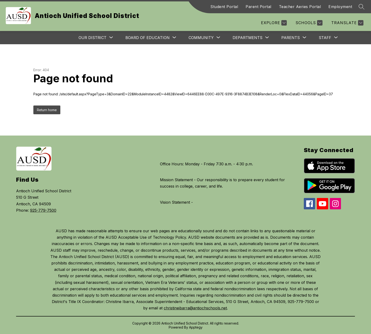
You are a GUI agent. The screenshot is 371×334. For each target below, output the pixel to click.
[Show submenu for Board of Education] (147, 37)
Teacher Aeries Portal (300, 6)
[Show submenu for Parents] (290, 37)
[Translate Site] (346, 23)
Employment (340, 6)
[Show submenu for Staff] (325, 37)
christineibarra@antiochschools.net (195, 308)
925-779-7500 (43, 210)
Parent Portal (258, 6)
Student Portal (224, 6)
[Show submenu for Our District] (92, 37)
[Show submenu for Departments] (247, 37)
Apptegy (196, 327)
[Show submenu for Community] (201, 37)
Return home (47, 110)
